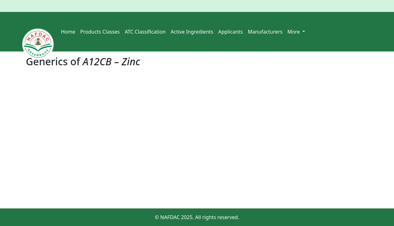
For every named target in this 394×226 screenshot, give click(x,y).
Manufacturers (265, 31)
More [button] (294, 31)
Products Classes (100, 31)
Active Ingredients (192, 31)
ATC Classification (145, 31)
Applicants (230, 31)
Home (68, 31)
